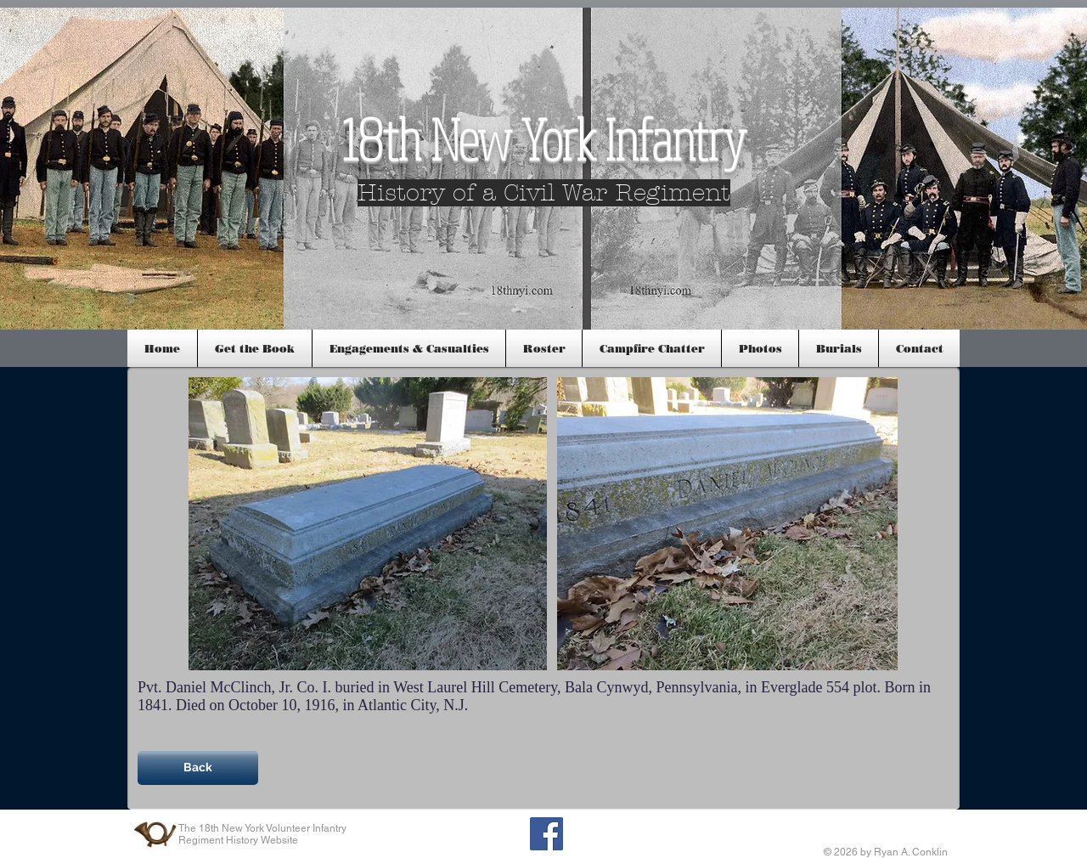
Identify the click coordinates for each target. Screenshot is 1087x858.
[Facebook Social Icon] (546, 833)
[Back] (198, 768)
